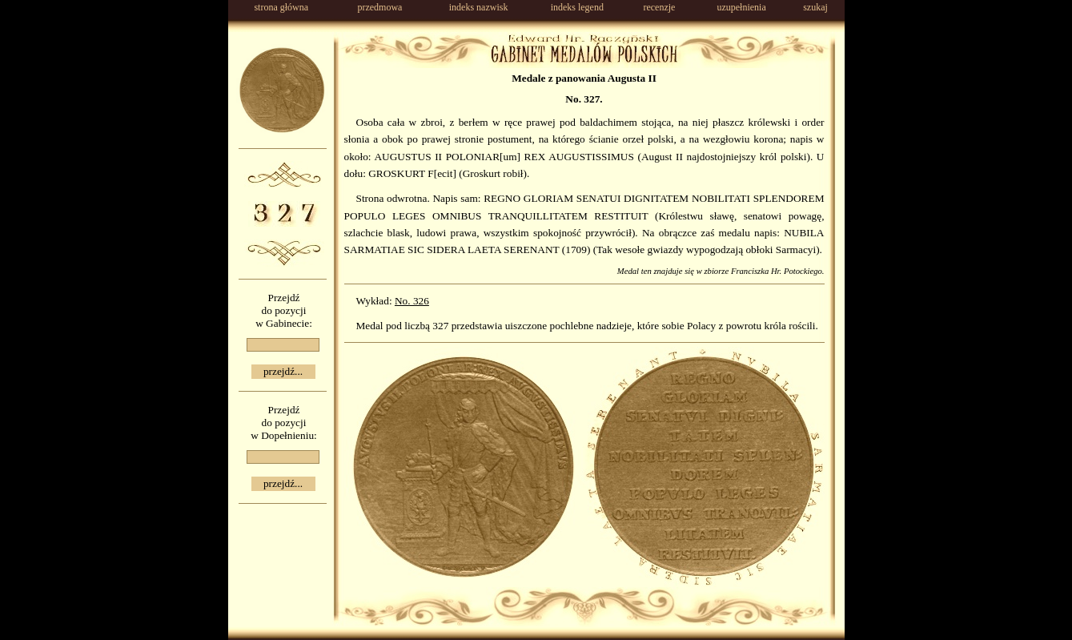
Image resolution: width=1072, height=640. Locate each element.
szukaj (815, 7)
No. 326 (412, 301)
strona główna (281, 7)
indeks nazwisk (478, 7)
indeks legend (577, 7)
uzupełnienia (741, 7)
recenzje (659, 7)
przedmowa (379, 7)
